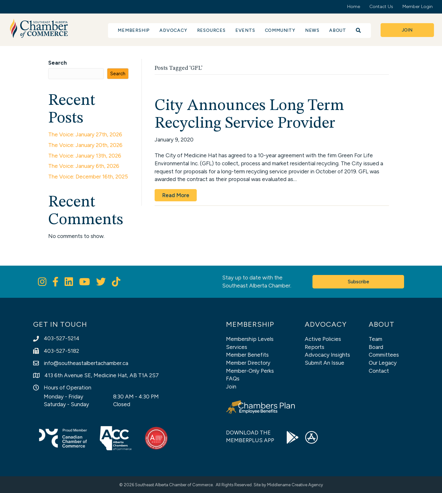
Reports (314, 347)
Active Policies (323, 339)
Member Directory (248, 363)
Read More (175, 195)
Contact (379, 371)
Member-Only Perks (250, 371)
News (312, 30)
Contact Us (381, 6)
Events (245, 30)
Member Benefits (247, 354)
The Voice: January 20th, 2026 (85, 145)
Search (57, 62)
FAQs (232, 378)
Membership (134, 30)
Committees (384, 354)
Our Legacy (383, 363)
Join (231, 386)
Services (236, 347)
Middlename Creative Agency (295, 484)
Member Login (417, 6)
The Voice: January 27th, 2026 (85, 134)
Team (375, 339)
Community (280, 30)
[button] (358, 30)
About (337, 30)
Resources (211, 30)
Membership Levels (250, 339)
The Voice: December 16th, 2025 (88, 176)
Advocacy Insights (327, 354)
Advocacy (173, 30)
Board (376, 347)
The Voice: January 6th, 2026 (83, 166)
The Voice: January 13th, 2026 (84, 155)
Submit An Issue (324, 363)
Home (353, 6)
